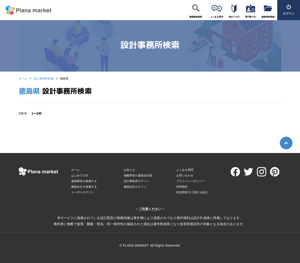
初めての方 (234, 17)
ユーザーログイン (82, 192)
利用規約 (182, 186)
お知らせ (129, 170)
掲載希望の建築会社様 (138, 175)
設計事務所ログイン (136, 181)
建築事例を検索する (84, 181)
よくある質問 (216, 17)
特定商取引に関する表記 (192, 192)
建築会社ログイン (135, 186)
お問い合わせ (184, 175)
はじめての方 (79, 175)
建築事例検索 (195, 17)
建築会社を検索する (84, 186)
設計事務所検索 (44, 78)
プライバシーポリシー (190, 181)
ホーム (23, 78)
